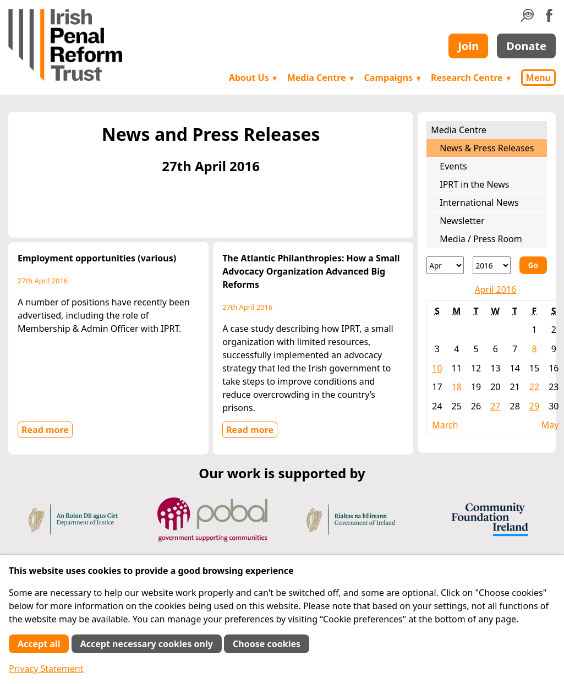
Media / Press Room (481, 239)
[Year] (491, 265)
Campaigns (393, 78)
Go (533, 265)
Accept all (39, 644)
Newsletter (462, 221)
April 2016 (495, 289)
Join (468, 46)
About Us (253, 78)
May (550, 425)
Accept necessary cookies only (146, 644)
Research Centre (471, 78)
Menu (538, 78)
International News (479, 202)
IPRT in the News (474, 184)
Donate (526, 46)
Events (453, 166)
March (445, 425)
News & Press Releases (487, 148)
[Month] (445, 265)
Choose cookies (266, 644)
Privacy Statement (46, 669)
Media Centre (321, 78)
